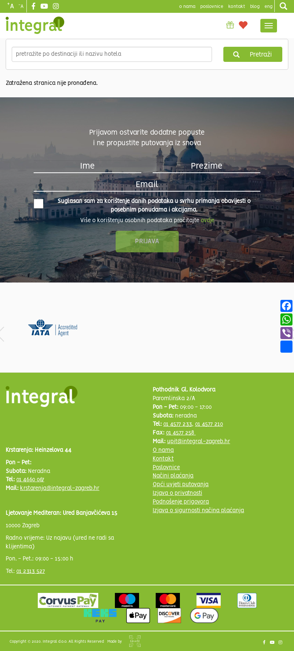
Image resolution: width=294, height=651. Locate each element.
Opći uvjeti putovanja (181, 484)
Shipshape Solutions (135, 641)
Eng (268, 7)
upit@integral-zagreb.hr (198, 441)
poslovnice (211, 7)
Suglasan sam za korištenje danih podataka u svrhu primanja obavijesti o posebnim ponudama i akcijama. (142, 206)
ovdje (207, 220)
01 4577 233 (177, 424)
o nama (187, 7)
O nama (163, 450)
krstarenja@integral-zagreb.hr (59, 488)
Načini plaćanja (173, 476)
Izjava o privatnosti (177, 493)
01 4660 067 (30, 479)
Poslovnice (166, 467)
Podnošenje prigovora (181, 502)
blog (255, 7)
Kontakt (236, 7)
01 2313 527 (30, 571)
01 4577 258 (181, 433)
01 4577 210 (209, 424)
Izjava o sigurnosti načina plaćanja (198, 510)
